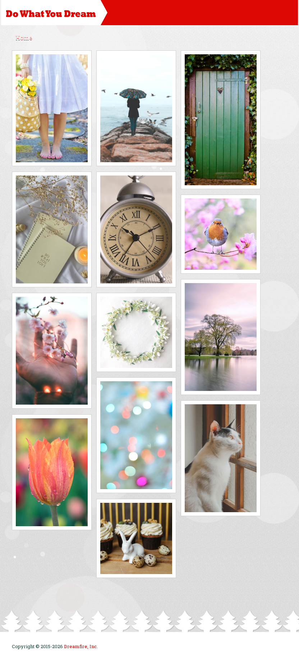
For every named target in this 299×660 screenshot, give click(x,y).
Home (23, 37)
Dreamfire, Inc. (81, 646)
